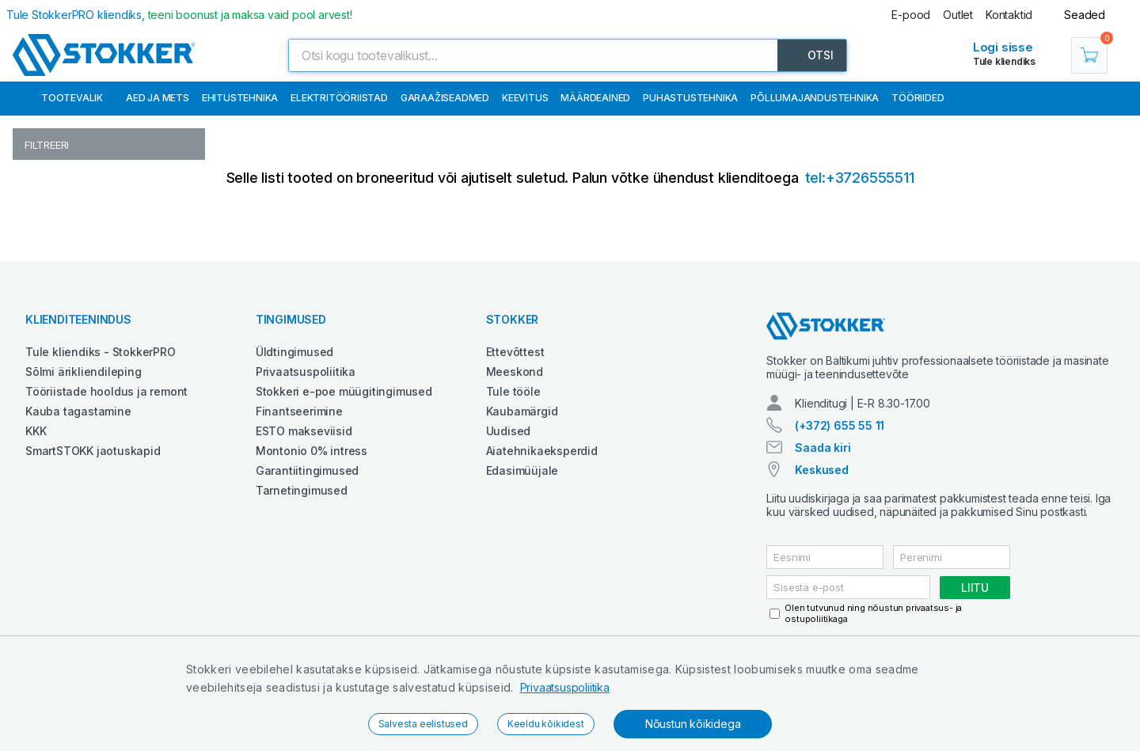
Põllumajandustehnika (814, 98)
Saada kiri (822, 447)
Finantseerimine (299, 411)
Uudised (508, 431)
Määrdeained (595, 98)
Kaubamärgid (522, 411)
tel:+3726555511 (859, 177)
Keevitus (525, 98)
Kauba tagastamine (78, 411)
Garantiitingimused (307, 470)
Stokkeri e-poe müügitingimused (344, 391)
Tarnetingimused (302, 490)
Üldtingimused (294, 351)
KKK (35, 431)
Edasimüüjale (522, 470)
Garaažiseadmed (445, 98)
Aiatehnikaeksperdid (542, 450)
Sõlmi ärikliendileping (83, 371)
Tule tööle (513, 391)
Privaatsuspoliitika (565, 687)
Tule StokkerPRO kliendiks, (179, 14)
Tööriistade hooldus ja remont (106, 391)
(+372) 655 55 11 (839, 425)
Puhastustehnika (690, 98)
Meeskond (514, 371)
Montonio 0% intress (311, 450)
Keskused (821, 469)
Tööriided (917, 98)
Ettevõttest (515, 351)
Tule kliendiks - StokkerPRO (100, 351)
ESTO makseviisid (304, 431)
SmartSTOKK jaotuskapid (93, 450)
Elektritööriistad (339, 98)
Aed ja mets (157, 98)
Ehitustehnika (240, 98)
